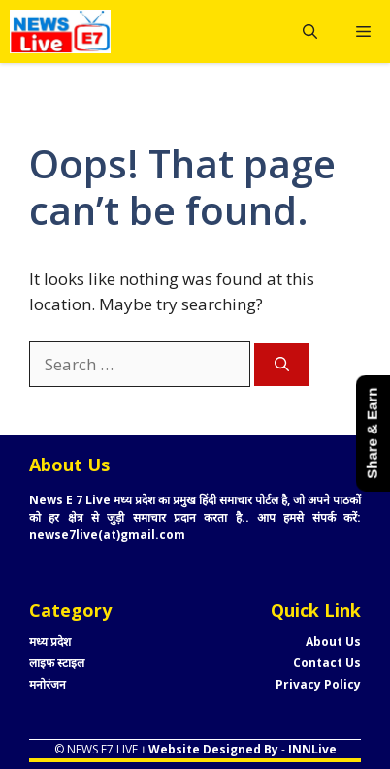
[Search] (281, 365)
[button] (310, 31)
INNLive (311, 749)
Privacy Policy (318, 684)
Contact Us (327, 663)
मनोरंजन (47, 684)
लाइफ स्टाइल (56, 663)
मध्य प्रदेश (50, 641)
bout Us (337, 641)
